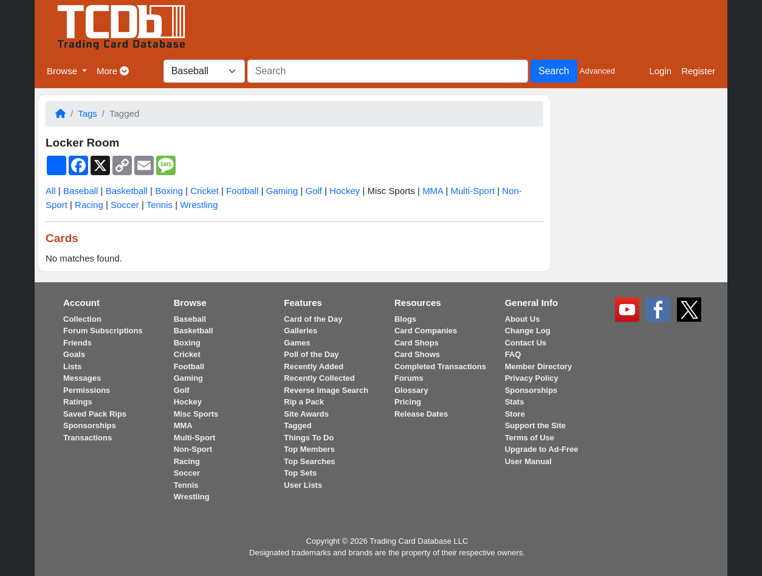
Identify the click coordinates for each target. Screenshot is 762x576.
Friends (77, 342)
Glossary (411, 390)
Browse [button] (63, 71)
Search (553, 71)
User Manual (528, 461)
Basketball (127, 191)
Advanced (597, 70)
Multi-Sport (473, 191)
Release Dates (421, 413)
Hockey (344, 191)
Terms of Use (529, 437)
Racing (89, 205)
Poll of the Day (311, 354)
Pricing (407, 401)
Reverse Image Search (326, 390)
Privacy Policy (531, 378)
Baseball (80, 191)
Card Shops (416, 342)
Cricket (204, 191)
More (113, 71)
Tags (87, 113)
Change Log (528, 330)
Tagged (297, 425)
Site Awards (306, 413)
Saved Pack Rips (94, 413)
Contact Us (526, 342)
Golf (314, 191)
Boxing (169, 191)
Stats (514, 401)
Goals (74, 354)
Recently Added (313, 366)
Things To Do (309, 437)
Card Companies (425, 330)
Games (297, 342)
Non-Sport (193, 449)
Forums (409, 378)
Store (515, 413)
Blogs (405, 319)
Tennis (159, 205)
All (51, 191)
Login (660, 71)
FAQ (513, 354)
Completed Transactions (440, 366)
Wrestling (199, 205)
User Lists (303, 485)
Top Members (309, 449)
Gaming (282, 191)
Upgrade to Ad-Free (541, 449)
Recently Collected (319, 378)
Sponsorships (89, 425)
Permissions (86, 390)
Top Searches (309, 461)
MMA (432, 191)
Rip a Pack (304, 401)
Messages (82, 378)
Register (698, 71)
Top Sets (300, 472)
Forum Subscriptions (103, 330)
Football (242, 191)
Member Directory (538, 366)
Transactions (87, 437)
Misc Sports (196, 413)
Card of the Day (313, 319)
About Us (522, 319)
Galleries (300, 330)
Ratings (77, 401)
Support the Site (535, 425)
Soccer (125, 205)
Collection (82, 319)
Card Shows (417, 354)
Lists (72, 366)
